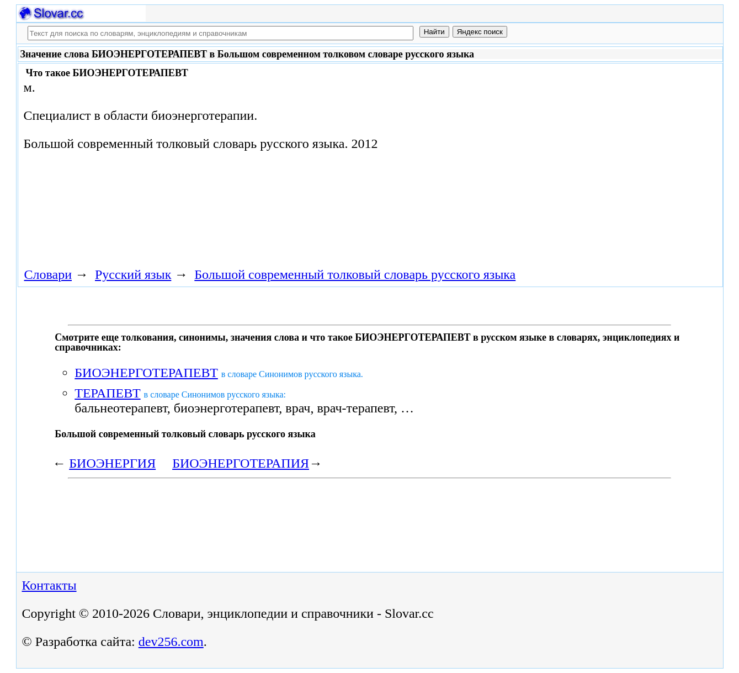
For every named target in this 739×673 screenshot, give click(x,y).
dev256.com (171, 641)
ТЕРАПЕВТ (107, 393)
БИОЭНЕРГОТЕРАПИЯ (240, 463)
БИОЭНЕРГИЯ (112, 463)
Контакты (49, 585)
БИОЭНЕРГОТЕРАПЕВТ (146, 372)
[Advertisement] (475, 155)
